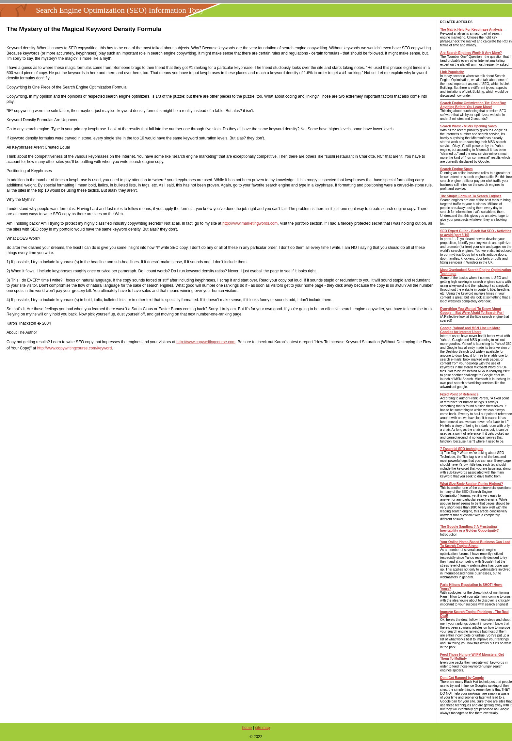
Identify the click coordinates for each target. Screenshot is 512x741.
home (247, 727)
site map (262, 727)
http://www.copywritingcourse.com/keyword (74, 348)
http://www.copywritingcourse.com (205, 342)
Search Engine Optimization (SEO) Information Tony (120, 10)
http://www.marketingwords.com (250, 223)
